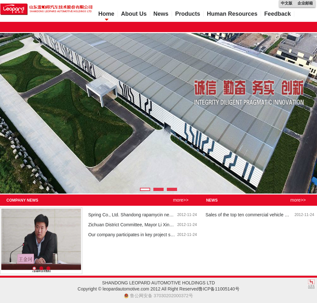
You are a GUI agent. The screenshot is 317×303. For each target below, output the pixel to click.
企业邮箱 (305, 3)
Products (187, 14)
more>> (180, 200)
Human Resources (232, 14)
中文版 (286, 3)
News (160, 14)
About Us (134, 14)
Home (106, 14)
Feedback (277, 14)
